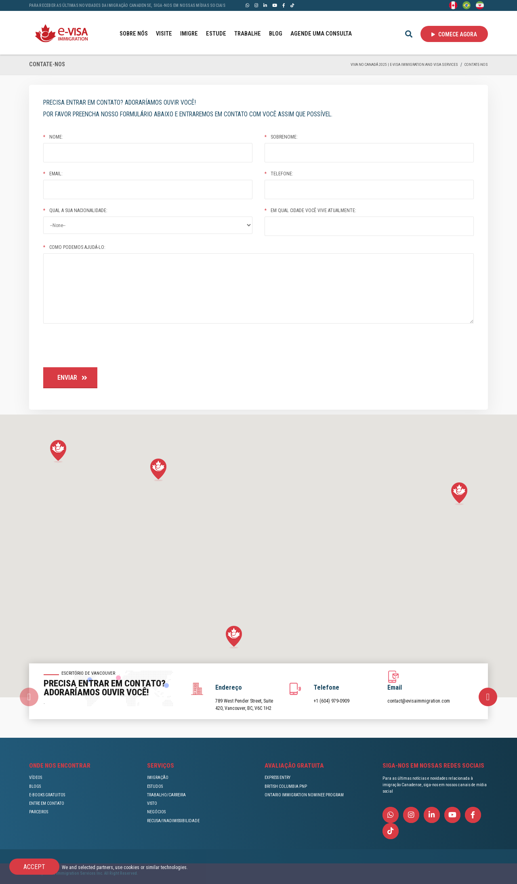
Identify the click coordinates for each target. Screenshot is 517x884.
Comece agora (454, 34)
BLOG (275, 33)
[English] (453, 5)
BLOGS (35, 786)
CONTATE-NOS (476, 64)
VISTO (152, 803)
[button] (58, 451)
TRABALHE (247, 33)
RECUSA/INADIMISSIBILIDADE (173, 820)
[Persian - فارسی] (480, 5)
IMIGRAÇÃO (157, 777)
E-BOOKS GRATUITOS (47, 795)
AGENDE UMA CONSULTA (321, 33)
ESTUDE (216, 33)
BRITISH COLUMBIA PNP (286, 786)
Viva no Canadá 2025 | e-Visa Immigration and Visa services (404, 64)
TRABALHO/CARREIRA (166, 795)
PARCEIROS (38, 812)
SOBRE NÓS (134, 33)
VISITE (164, 33)
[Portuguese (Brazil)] (466, 5)
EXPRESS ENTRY (277, 777)
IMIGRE (189, 33)
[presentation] (104, 346)
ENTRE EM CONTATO (46, 803)
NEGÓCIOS (156, 812)
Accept (34, 867)
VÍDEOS (35, 777)
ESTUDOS (155, 786)
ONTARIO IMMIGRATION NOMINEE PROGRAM (304, 795)
